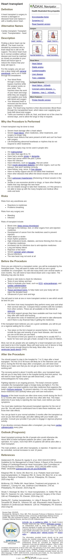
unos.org (11, 311)
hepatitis (31, 163)
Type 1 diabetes (38, 78)
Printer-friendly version (41, 100)
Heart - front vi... (53, 40)
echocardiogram (50, 283)
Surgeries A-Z (37, 20)
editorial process (48, 532)
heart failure (19, 133)
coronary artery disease (23, 252)
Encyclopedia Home (40, 17)
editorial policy (36, 532)
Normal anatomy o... (37, 54)
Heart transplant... (53, 54)
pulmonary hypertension (22, 178)
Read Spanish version (41, 24)
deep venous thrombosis (28, 226)
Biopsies (4, 396)
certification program (54, 524)
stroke (26, 156)
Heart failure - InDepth (41, 85)
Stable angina (37, 67)
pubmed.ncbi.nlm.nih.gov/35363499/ (31, 469)
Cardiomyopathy (39, 71)
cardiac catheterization (17, 286)
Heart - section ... (37, 40)
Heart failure (37, 63)
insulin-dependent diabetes (23, 165)
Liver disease (37, 74)
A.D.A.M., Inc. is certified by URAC (35, 522)
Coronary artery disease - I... (44, 89)
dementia (35, 156)
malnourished (16, 152)
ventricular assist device (11, 349)
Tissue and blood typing (17, 290)
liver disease (36, 169)
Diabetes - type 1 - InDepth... (44, 92)
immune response (14, 389)
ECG (41, 283)
